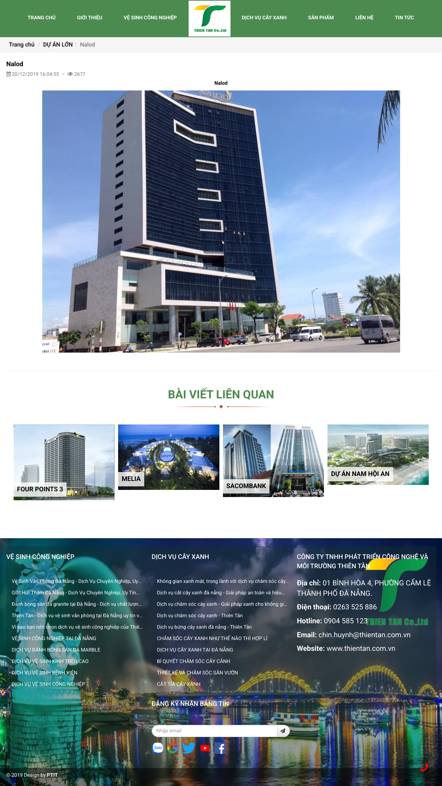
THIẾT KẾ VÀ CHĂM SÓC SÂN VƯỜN (197, 673)
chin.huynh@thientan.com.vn (365, 634)
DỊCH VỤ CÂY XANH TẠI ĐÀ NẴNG (195, 650)
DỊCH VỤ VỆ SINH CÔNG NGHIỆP (48, 684)
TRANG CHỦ (41, 18)
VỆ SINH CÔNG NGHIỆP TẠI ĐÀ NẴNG (54, 639)
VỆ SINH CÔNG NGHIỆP (150, 18)
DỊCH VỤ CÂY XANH (264, 18)
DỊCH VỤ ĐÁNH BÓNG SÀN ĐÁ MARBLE (56, 650)
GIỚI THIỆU (89, 18)
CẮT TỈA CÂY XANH (179, 684)
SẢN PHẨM (321, 18)
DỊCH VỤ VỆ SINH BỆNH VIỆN (45, 673)
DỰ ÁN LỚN (58, 44)
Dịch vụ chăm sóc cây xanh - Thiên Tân (200, 616)
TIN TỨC (404, 18)
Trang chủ (21, 44)
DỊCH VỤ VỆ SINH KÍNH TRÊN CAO (50, 661)
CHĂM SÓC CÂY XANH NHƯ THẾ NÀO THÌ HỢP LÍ (212, 639)
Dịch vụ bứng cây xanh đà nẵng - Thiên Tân (204, 627)
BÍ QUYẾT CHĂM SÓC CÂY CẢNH (193, 661)
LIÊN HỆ (364, 18)
